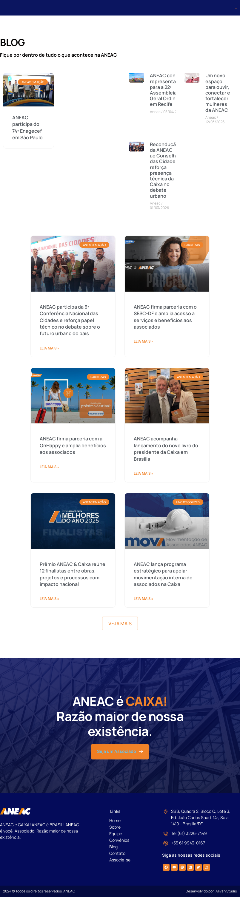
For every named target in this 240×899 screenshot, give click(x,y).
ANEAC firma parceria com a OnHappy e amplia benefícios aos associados (73, 616)
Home (115, 822)
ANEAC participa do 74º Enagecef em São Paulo (27, 129)
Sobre (115, 829)
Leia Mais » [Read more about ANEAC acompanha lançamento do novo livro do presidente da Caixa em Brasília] (143, 645)
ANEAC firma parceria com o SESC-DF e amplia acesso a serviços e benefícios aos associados (165, 488)
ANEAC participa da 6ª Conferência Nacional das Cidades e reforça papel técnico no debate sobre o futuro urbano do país (70, 491)
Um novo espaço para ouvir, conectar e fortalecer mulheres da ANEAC (217, 94)
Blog (113, 849)
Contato (117, 855)
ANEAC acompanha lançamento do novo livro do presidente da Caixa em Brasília (166, 619)
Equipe (115, 835)
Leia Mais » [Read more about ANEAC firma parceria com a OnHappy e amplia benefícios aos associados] (49, 638)
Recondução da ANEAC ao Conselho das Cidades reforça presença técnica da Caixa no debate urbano (164, 172)
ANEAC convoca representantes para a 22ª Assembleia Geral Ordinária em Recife (168, 91)
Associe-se (119, 862)
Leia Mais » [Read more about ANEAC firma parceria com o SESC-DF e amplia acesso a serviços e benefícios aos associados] (143, 512)
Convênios (119, 842)
